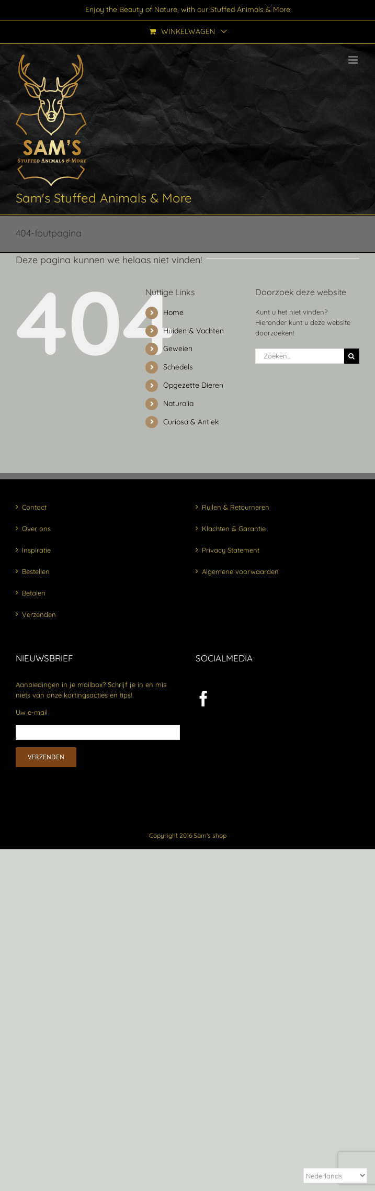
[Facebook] (203, 698)
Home (173, 312)
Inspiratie (36, 550)
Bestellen (36, 571)
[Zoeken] (351, 356)
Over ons (36, 528)
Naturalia (178, 403)
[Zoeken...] (299, 356)
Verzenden (39, 614)
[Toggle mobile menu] (353, 59)
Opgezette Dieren (193, 385)
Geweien (177, 348)
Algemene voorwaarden (240, 571)
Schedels (178, 367)
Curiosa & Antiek (191, 421)
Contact (34, 507)
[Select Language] (335, 1175)
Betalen (34, 593)
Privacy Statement (230, 550)
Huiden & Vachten (193, 330)
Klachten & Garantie (234, 528)
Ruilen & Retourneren (235, 507)
